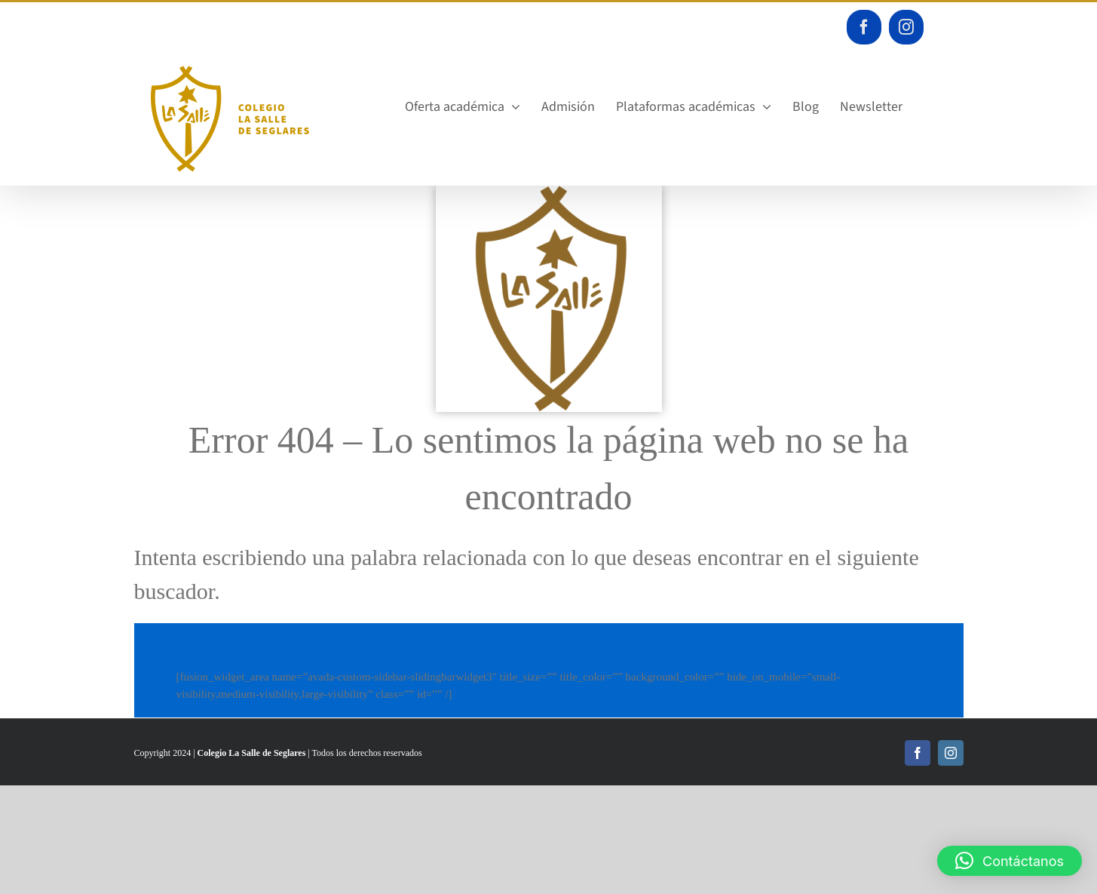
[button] (1009, 861)
